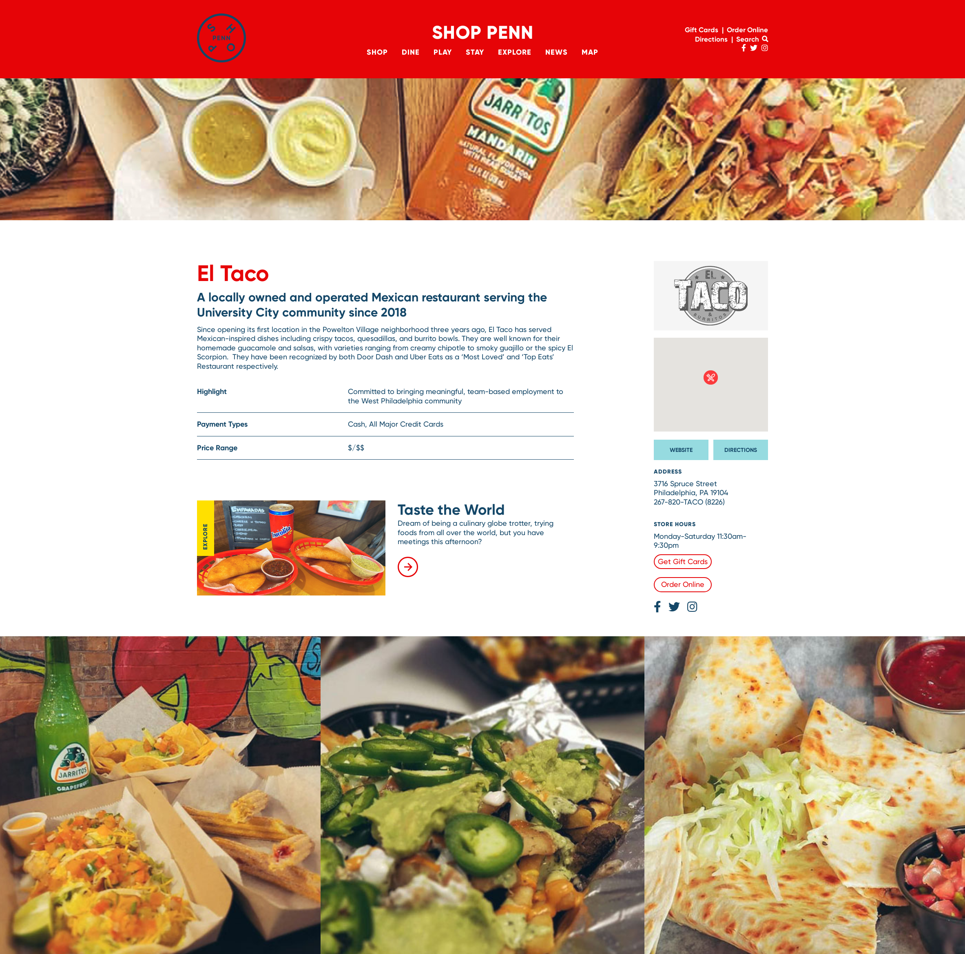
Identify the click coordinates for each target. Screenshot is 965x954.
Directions (711, 39)
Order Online (747, 30)
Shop (376, 52)
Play (442, 52)
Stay (475, 52)
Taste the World (451, 509)
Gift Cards (701, 30)
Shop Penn (482, 32)
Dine (410, 52)
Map (591, 52)
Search (752, 39)
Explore (515, 52)
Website (681, 450)
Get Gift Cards (683, 561)
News (557, 52)
